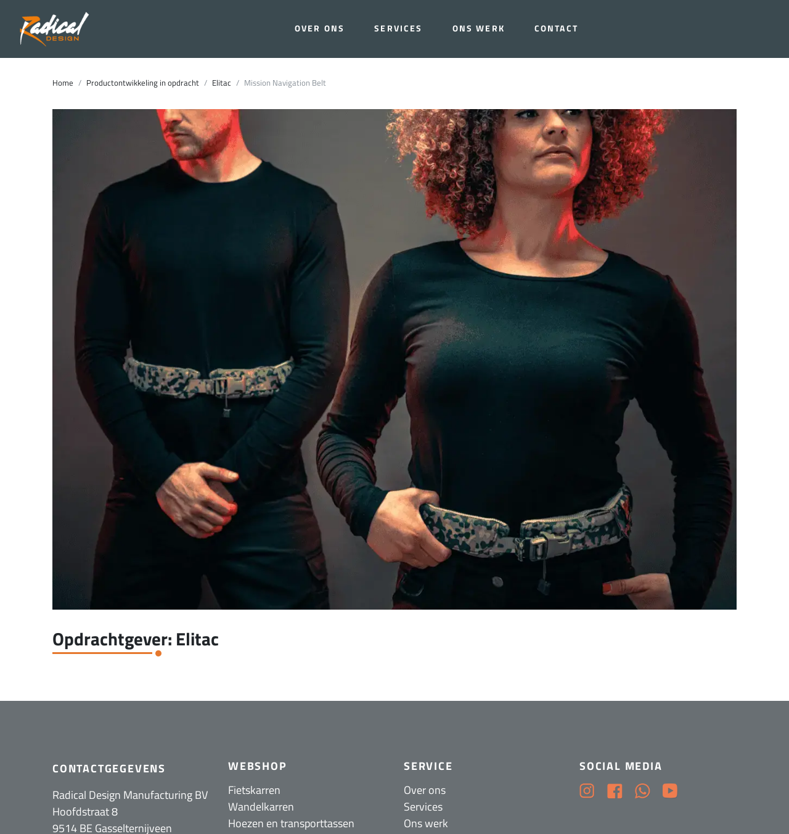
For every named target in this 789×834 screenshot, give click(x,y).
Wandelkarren (261, 806)
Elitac (221, 83)
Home (62, 83)
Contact (556, 28)
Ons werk (478, 28)
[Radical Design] (56, 29)
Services (398, 28)
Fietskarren (254, 790)
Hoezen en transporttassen (291, 823)
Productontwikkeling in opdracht (142, 83)
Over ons (320, 28)
